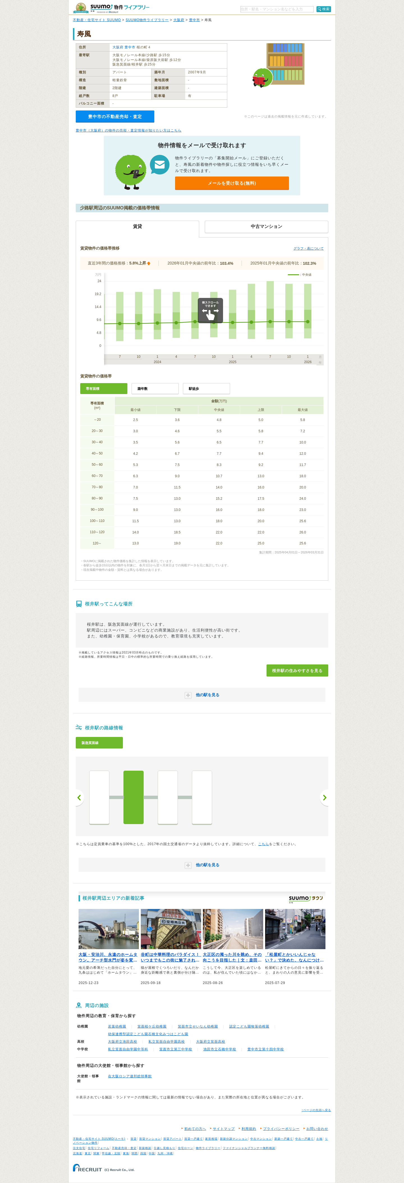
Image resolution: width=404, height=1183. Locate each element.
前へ (80, 797)
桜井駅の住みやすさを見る (297, 670)
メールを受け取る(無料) (232, 183)
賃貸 (133, 1138)
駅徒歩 (194, 389)
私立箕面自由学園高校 (166, 1042)
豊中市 (194, 20)
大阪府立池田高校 (122, 1042)
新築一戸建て (283, 1138)
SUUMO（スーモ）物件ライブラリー (111, 8)
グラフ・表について (308, 248)
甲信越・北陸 (111, 1153)
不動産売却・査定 (124, 1148)
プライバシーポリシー (281, 1129)
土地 (319, 1138)
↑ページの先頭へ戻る (316, 1110)
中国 (152, 1153)
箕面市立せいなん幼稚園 (198, 1026)
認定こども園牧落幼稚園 (249, 1026)
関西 (135, 1153)
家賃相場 (211, 1138)
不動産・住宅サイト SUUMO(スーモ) (99, 1138)
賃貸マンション (150, 1138)
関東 (96, 1153)
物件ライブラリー (208, 1148)
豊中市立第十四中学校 (265, 1049)
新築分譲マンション (234, 1138)
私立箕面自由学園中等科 (128, 1049)
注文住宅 (79, 1148)
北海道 (77, 1153)
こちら (263, 844)
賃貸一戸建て (193, 1138)
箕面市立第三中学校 (175, 1049)
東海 (126, 1153)
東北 (88, 1153)
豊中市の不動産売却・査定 (115, 116)
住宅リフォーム (98, 1148)
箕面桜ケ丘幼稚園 (152, 1026)
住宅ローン (185, 1148)
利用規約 (249, 1129)
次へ (324, 797)
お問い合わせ (317, 1129)
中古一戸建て (304, 1138)
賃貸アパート (172, 1138)
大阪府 (178, 20)
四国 (143, 1153)
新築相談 (145, 1148)
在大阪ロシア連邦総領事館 (130, 1076)
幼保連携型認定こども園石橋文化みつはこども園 (148, 1034)
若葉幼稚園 (117, 1026)
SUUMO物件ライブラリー (147, 20)
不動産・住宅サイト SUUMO (97, 20)
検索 (326, 9)
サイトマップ (224, 1129)
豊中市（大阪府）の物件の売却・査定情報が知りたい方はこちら (129, 130)
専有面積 (92, 389)
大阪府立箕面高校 (210, 1042)
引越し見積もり (164, 1148)
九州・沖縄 (165, 1153)
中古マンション (261, 1138)
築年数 (142, 389)
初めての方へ (195, 1129)
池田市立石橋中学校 (219, 1049)
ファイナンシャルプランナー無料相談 (249, 1148)
